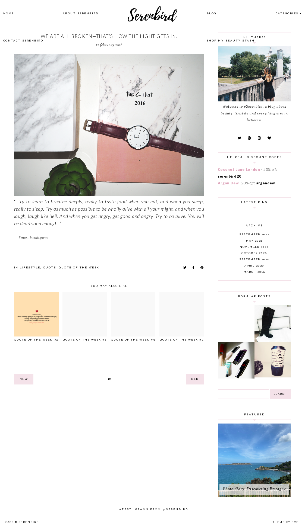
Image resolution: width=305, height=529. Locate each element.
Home (8, 13)
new (24, 378)
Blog (211, 13)
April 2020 (254, 265)
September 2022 (254, 234)
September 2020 (254, 259)
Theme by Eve (286, 522)
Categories (287, 13)
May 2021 (254, 240)
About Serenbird (81, 13)
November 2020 (254, 246)
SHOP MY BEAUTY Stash (231, 40)
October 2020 (254, 253)
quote (49, 267)
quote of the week (79, 267)
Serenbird (29, 522)
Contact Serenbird (23, 40)
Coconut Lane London (239, 169)
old (195, 378)
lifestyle (30, 267)
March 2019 (254, 271)
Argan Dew (228, 183)
